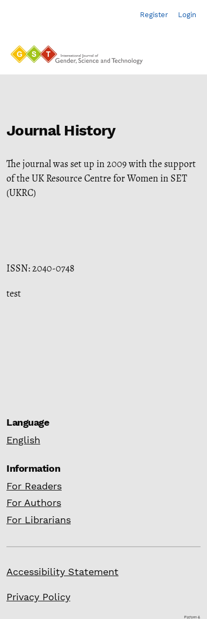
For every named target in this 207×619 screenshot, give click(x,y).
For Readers (34, 486)
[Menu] (186, 58)
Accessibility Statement (62, 571)
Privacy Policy (38, 596)
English (23, 440)
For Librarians (38, 519)
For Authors (33, 502)
